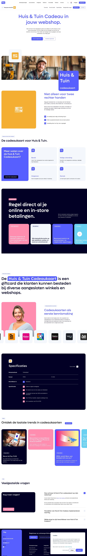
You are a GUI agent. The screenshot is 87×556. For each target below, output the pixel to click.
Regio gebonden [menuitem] (32, 547)
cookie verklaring (68, 546)
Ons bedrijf (50, 2)
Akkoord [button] (79, 550)
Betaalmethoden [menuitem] (47, 552)
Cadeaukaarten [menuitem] (32, 552)
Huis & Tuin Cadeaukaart (32, 278)
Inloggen (75, 2)
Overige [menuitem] (30, 554)
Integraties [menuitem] (46, 545)
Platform (44, 2)
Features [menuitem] (45, 551)
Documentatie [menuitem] (46, 554)
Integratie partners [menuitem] (47, 547)
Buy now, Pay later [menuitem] (32, 551)
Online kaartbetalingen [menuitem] (33, 549)
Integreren (39, 2)
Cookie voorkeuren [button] (65, 550)
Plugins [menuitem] (45, 549)
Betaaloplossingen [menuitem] (33, 545)
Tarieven (56, 2)
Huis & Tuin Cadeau (60, 498)
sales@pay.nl (6, 542)
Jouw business (32, 2)
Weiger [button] (72, 550)
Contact (62, 2)
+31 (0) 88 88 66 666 (8, 538)
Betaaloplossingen (23, 2)
